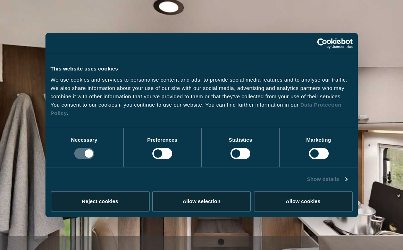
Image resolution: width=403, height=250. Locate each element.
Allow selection (201, 201)
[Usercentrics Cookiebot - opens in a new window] (322, 43)
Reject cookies (100, 201)
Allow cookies (303, 201)
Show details (323, 179)
